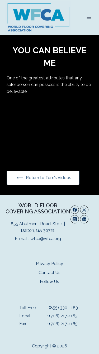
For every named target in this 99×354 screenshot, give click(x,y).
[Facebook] (74, 209)
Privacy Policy (49, 263)
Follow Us (49, 281)
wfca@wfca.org (45, 238)
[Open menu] (89, 17)
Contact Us (49, 272)
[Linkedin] (84, 219)
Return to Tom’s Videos (48, 177)
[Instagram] (74, 219)
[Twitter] (84, 209)
